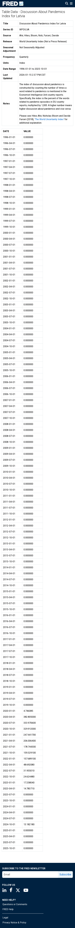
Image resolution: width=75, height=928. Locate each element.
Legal (5, 917)
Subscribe (65, 874)
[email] (30, 874)
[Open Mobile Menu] (71, 4)
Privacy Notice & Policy (14, 922)
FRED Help (8, 909)
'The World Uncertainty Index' (49, 119)
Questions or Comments (14, 904)
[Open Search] (67, 4)
